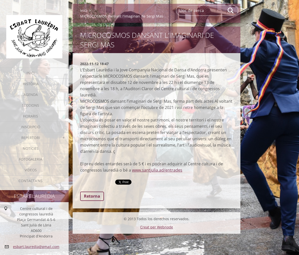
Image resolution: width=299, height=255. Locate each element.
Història (31, 83)
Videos (31, 170)
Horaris (30, 116)
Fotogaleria (30, 159)
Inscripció (30, 126)
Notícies (31, 148)
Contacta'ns (31, 180)
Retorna (92, 196)
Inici (31, 73)
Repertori (30, 137)
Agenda (31, 94)
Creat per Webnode (156, 227)
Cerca (231, 10)
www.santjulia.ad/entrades (157, 170)
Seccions (30, 105)
